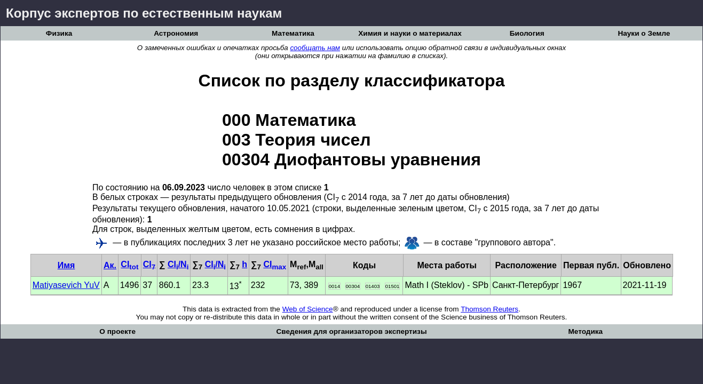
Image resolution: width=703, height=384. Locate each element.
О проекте (117, 331)
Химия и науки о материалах (410, 33)
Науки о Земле (644, 33)
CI (129, 264)
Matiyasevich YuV (66, 285)
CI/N (178, 264)
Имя (66, 265)
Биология (527, 33)
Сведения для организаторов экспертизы (351, 331)
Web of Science (307, 309)
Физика (59, 33)
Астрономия (176, 33)
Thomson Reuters (489, 309)
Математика (293, 33)
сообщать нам (315, 48)
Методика (585, 331)
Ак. (110, 265)
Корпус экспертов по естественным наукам (144, 13)
